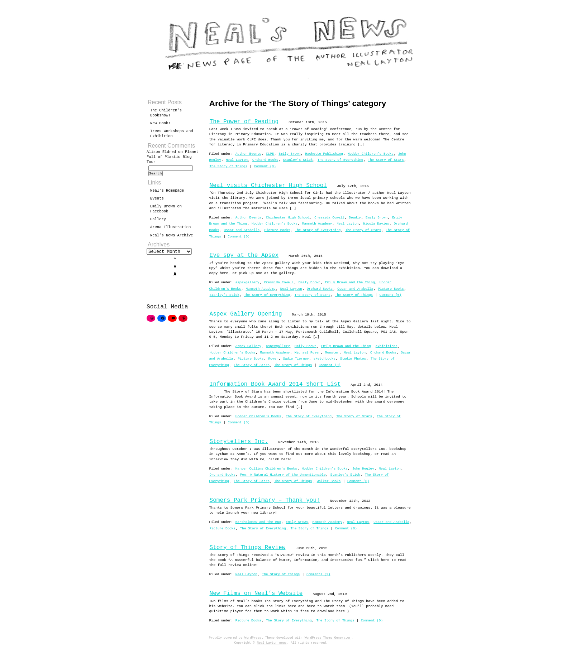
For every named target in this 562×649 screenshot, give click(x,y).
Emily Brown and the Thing (350, 282)
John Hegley (363, 468)
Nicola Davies (376, 223)
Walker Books (329, 481)
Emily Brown (289, 154)
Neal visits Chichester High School (268, 185)
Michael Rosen (307, 352)
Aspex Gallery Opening (246, 314)
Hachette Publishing (324, 154)
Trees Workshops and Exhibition (171, 134)
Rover (273, 358)
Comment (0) (265, 166)
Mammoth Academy (317, 223)
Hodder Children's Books (371, 154)
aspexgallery (247, 282)
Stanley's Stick (298, 160)
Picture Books (277, 230)
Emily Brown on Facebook (166, 211)
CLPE (270, 154)
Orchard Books (265, 160)
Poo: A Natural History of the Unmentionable (283, 474)
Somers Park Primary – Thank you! (265, 500)
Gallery (158, 221)
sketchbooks (324, 358)
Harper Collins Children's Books (266, 468)
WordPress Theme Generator (328, 638)
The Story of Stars (386, 160)
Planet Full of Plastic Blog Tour (173, 156)
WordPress (252, 638)
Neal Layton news (272, 643)
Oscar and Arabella (241, 230)
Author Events (248, 154)
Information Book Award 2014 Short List (275, 384)
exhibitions (386, 346)
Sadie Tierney (296, 358)
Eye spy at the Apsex (244, 255)
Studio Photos (353, 358)
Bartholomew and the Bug (258, 522)
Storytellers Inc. (239, 442)
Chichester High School (288, 217)
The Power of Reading (244, 122)
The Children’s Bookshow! (166, 113)
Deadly (355, 217)
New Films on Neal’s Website (256, 593)
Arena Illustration (170, 229)
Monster (332, 352)
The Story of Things (228, 166)
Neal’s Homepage (167, 192)
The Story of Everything (340, 160)
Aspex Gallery (248, 346)
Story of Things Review (248, 548)
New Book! (160, 123)
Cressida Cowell (329, 217)
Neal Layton (237, 160)
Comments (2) (318, 574)
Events (157, 200)
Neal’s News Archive (171, 237)
